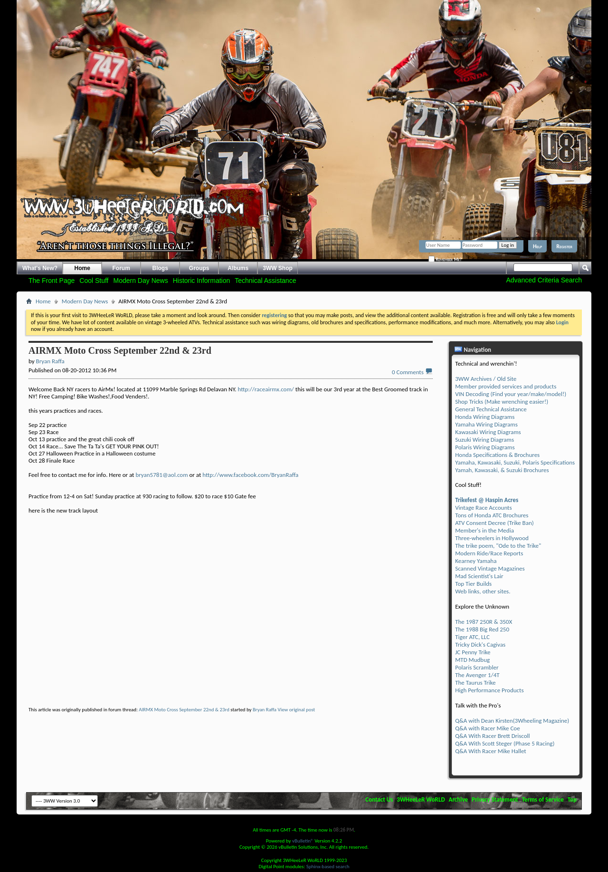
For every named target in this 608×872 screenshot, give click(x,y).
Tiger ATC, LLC (472, 636)
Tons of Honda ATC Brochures (491, 515)
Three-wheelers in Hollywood (492, 538)
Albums (238, 268)
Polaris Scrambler (476, 667)
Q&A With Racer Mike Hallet (490, 751)
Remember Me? (445, 259)
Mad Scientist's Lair (479, 576)
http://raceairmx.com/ (266, 389)
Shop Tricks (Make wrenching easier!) (501, 401)
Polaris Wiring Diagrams (484, 447)
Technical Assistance (265, 280)
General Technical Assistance (491, 409)
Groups (199, 268)
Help (537, 246)
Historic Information (201, 280)
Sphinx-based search (328, 866)
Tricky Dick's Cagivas (480, 644)
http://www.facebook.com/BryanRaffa (250, 474)
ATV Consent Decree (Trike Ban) (494, 522)
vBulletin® (303, 841)
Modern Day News (141, 280)
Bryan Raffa (264, 710)
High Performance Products (489, 690)
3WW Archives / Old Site (485, 378)
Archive (458, 799)
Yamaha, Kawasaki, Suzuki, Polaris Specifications (515, 462)
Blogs (160, 268)
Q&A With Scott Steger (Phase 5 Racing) (504, 743)
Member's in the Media (484, 530)
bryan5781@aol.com (161, 474)
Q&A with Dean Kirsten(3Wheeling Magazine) (512, 720)
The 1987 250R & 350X (483, 621)
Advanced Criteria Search (544, 280)
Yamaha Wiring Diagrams (486, 424)
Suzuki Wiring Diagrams (484, 439)
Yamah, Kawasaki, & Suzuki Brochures (502, 470)
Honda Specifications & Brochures (497, 454)
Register (564, 246)
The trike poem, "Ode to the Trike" (498, 545)
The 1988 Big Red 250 (482, 629)
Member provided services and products (505, 386)
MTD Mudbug (472, 659)
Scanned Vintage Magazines (489, 568)
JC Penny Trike (472, 652)
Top (572, 799)
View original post (296, 710)
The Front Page (51, 280)
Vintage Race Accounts (483, 507)
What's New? (39, 268)
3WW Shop (278, 268)
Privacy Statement (495, 799)
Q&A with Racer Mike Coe (487, 728)
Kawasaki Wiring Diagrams (488, 432)
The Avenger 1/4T (477, 674)
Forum (121, 268)
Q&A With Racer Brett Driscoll (492, 735)
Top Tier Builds (473, 583)
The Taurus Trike (475, 682)
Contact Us (379, 799)
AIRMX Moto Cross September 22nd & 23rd (184, 710)
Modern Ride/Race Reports (489, 553)
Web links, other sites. (482, 591)
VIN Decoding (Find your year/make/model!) (510, 393)
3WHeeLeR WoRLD (421, 799)
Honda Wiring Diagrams (484, 416)
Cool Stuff (93, 280)
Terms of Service (543, 799)
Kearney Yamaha (475, 560)
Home (82, 268)
